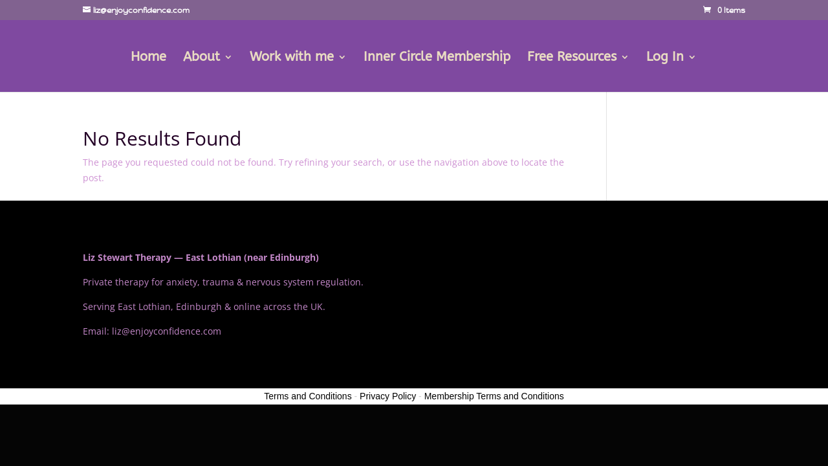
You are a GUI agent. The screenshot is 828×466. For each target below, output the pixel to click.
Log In (665, 58)
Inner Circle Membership (437, 58)
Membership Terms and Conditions (494, 396)
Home (148, 58)
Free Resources (571, 58)
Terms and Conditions (307, 396)
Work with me (292, 58)
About (201, 58)
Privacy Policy (388, 396)
